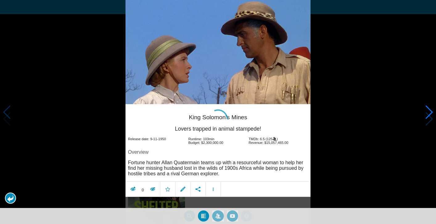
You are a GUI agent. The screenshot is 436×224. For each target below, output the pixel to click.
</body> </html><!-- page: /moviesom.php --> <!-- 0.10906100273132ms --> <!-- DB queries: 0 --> (218, 112)
